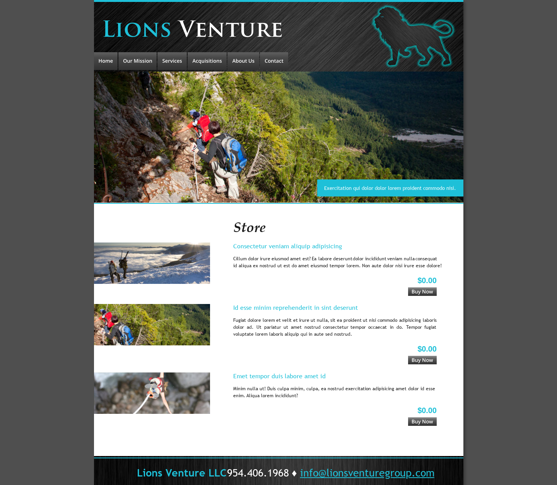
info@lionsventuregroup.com (367, 472)
